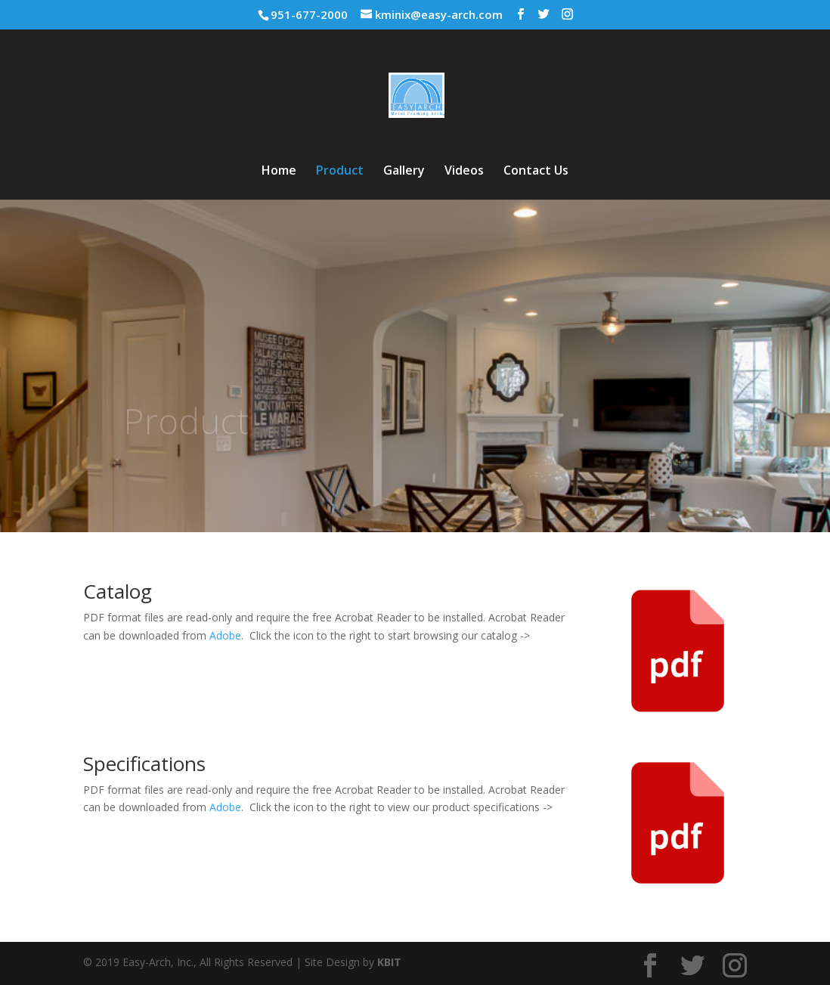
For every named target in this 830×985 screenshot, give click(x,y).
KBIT (389, 962)
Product (340, 171)
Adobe (225, 635)
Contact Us (535, 171)
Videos (464, 171)
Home (279, 171)
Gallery (404, 171)
